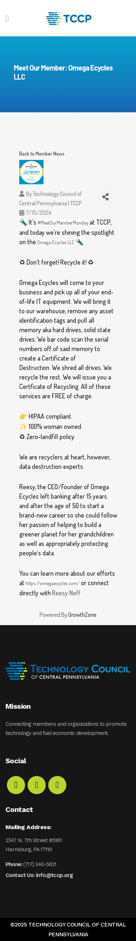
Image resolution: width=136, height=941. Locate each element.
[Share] (106, 197)
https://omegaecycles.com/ (52, 583)
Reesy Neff (66, 593)
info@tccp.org (54, 875)
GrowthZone (82, 614)
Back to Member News (42, 153)
